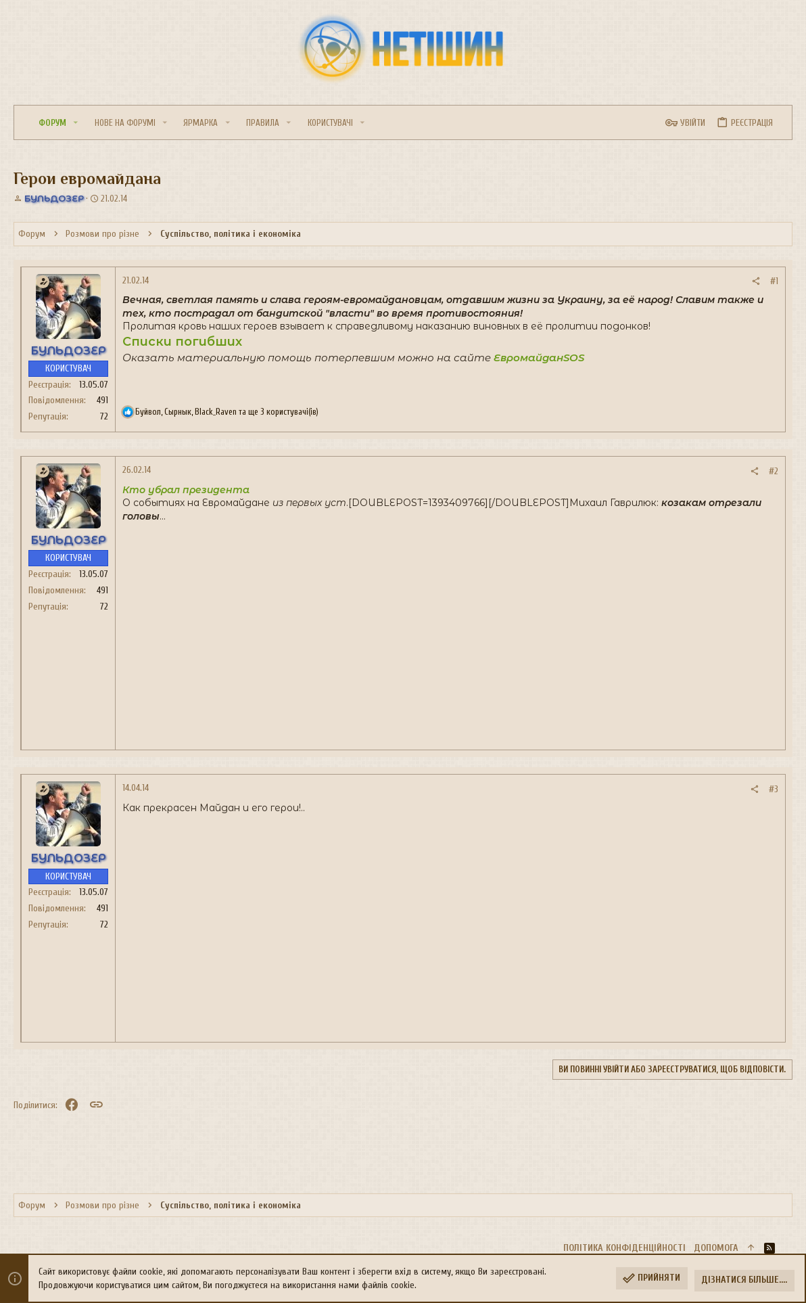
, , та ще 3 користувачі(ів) (226, 412)
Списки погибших (182, 341)
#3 (773, 789)
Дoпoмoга (716, 1248)
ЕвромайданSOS (539, 357)
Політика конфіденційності (624, 1248)
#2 (773, 471)
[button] (76, 123)
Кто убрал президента (186, 490)
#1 (774, 281)
